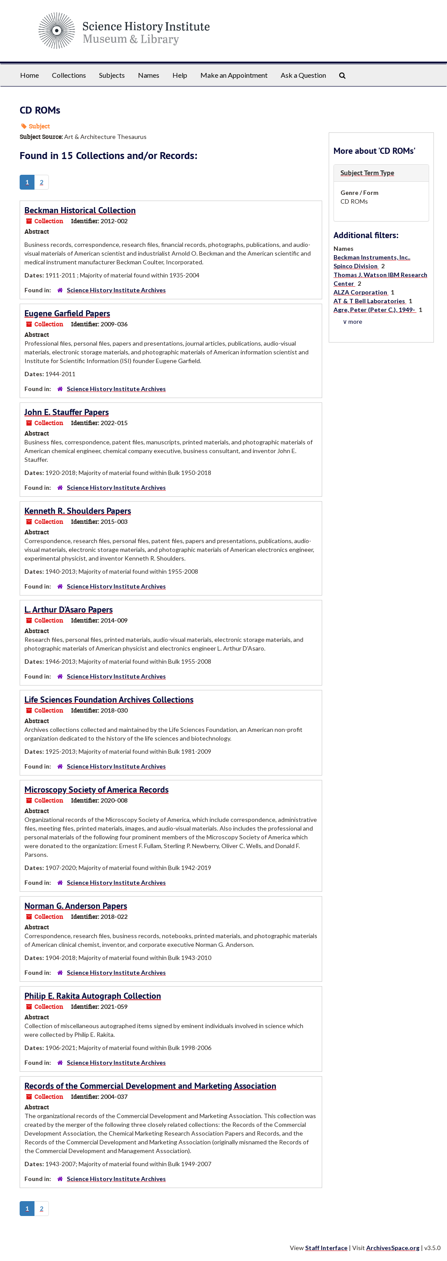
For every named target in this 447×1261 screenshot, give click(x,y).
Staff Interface (326, 1247)
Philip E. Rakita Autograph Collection (92, 995)
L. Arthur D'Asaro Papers (68, 609)
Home (29, 75)
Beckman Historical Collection (80, 210)
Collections (69, 75)
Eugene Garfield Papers (67, 313)
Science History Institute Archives (116, 290)
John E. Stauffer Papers (66, 412)
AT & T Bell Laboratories (370, 301)
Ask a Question (303, 75)
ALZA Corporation (361, 292)
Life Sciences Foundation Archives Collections (108, 699)
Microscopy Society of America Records (96, 789)
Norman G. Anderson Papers (75, 905)
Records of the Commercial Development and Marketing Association (150, 1085)
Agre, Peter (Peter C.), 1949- (375, 309)
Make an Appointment (234, 75)
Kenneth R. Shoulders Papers (77, 510)
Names (148, 75)
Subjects (112, 75)
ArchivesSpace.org (392, 1247)
